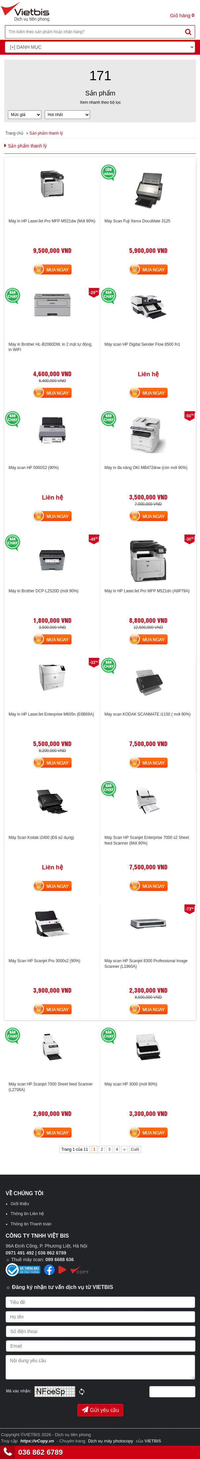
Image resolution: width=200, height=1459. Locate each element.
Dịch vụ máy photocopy (111, 1440)
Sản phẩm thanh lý (46, 133)
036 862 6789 (40, 1452)
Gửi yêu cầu (100, 1409)
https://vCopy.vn (37, 1440)
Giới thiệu (20, 1203)
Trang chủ (14, 133)
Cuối (135, 1149)
